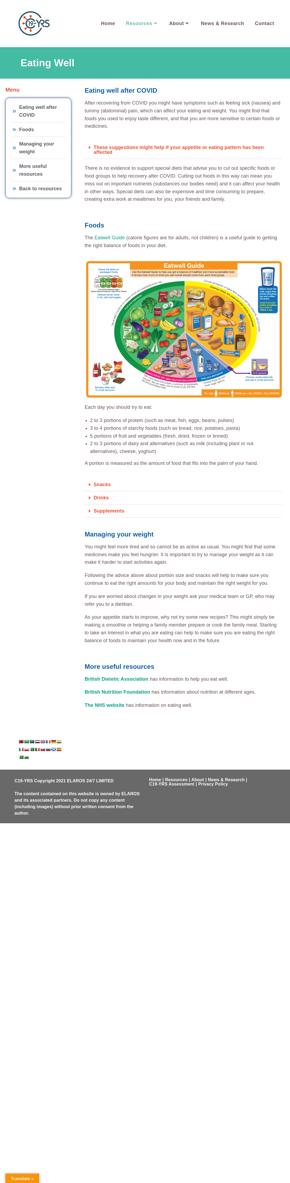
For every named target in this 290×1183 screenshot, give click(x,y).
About (197, 779)
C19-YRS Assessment (171, 784)
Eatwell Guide (110, 237)
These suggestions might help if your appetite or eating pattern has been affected (179, 150)
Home (155, 779)
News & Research (226, 779)
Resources (176, 779)
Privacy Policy (213, 784)
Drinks (101, 497)
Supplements (109, 511)
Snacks (102, 484)
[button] (183, 150)
